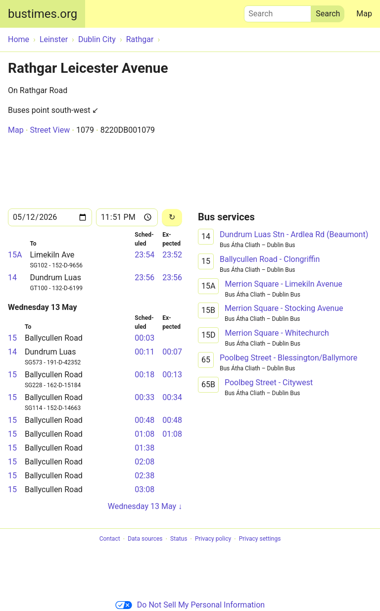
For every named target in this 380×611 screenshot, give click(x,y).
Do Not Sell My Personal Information (190, 605)
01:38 (144, 448)
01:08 (144, 434)
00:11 (144, 351)
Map (364, 13)
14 (12, 277)
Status (178, 539)
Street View (50, 130)
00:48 (144, 420)
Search (277, 11)
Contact (109, 539)
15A (15, 254)
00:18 (144, 374)
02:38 (144, 475)
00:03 (144, 338)
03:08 (144, 489)
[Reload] (172, 217)
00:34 (172, 397)
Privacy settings (260, 539)
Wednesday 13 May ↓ (145, 506)
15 (12, 338)
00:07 (172, 351)
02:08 (144, 461)
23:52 (172, 254)
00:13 (172, 374)
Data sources (145, 539)
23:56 (144, 277)
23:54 (144, 254)
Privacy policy (213, 539)
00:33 (144, 397)
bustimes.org (42, 14)
